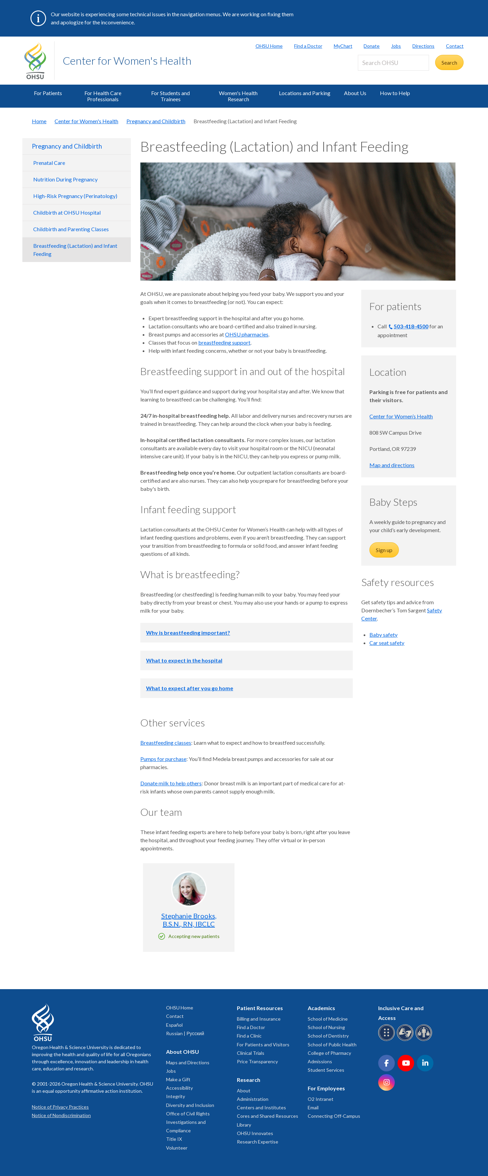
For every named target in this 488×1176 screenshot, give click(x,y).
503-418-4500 (411, 326)
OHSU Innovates (255, 1133)
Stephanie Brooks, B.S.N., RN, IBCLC (189, 920)
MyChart (343, 46)
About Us (355, 93)
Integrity (175, 1096)
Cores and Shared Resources (267, 1116)
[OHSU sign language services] (406, 1040)
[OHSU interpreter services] (424, 1040)
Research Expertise (257, 1142)
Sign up (384, 550)
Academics (321, 1008)
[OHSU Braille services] (387, 1040)
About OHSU (182, 1051)
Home (39, 121)
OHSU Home (269, 46)
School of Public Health (332, 1044)
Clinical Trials (250, 1053)
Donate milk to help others (171, 783)
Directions (423, 46)
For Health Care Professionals (102, 96)
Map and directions (391, 465)
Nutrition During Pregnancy (65, 179)
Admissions (320, 1061)
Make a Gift (178, 1079)
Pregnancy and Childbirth (155, 121)
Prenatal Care (49, 162)
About (243, 1090)
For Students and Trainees (170, 96)
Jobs (396, 46)
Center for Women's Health (127, 60)
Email (313, 1107)
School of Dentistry (328, 1036)
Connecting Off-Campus (334, 1116)
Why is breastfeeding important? (188, 632)
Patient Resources (260, 1008)
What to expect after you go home (189, 688)
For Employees (326, 1088)
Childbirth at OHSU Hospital (67, 212)
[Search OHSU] (393, 63)
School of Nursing (326, 1027)
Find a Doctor (308, 46)
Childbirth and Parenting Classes (71, 229)
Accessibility (179, 1088)
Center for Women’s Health (401, 416)
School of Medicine (328, 1019)
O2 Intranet (320, 1099)
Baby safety (383, 634)
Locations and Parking (304, 93)
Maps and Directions (187, 1062)
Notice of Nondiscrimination (61, 1115)
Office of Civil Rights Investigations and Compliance (188, 1122)
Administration (252, 1099)
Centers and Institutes (261, 1107)
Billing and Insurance (259, 1019)
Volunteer (176, 1148)
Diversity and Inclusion (190, 1105)
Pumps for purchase (163, 759)
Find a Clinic (249, 1036)
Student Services (326, 1070)
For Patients (48, 93)
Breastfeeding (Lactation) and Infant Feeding (75, 249)
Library (244, 1125)
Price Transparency (257, 1061)
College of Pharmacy (329, 1053)
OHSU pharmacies (246, 334)
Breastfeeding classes (165, 742)
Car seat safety (386, 642)
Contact (455, 46)
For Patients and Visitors (263, 1044)
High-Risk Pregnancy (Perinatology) (75, 196)
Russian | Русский (185, 1033)
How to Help (395, 93)
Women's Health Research (238, 96)
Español (174, 1025)
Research (248, 1079)
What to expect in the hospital (184, 660)
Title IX (174, 1139)
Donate (372, 46)
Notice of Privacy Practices (60, 1107)
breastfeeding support (224, 342)
